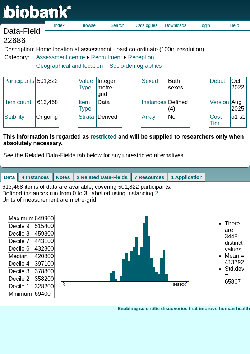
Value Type (86, 84)
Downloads (175, 25)
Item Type (85, 105)
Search (117, 25)
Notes (63, 177)
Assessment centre (60, 57)
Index (59, 25)
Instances (154, 102)
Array (149, 117)
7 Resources (149, 177)
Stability (14, 117)
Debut (217, 81)
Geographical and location (69, 66)
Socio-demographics (136, 66)
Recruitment (106, 57)
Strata (86, 117)
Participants (19, 81)
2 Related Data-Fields (102, 177)
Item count (17, 102)
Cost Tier (216, 120)
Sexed (150, 81)
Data (9, 177)
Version (219, 102)
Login (204, 25)
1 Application (186, 177)
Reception (141, 57)
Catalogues (147, 25)
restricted (104, 137)
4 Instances (35, 177)
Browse (88, 25)
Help (234, 25)
